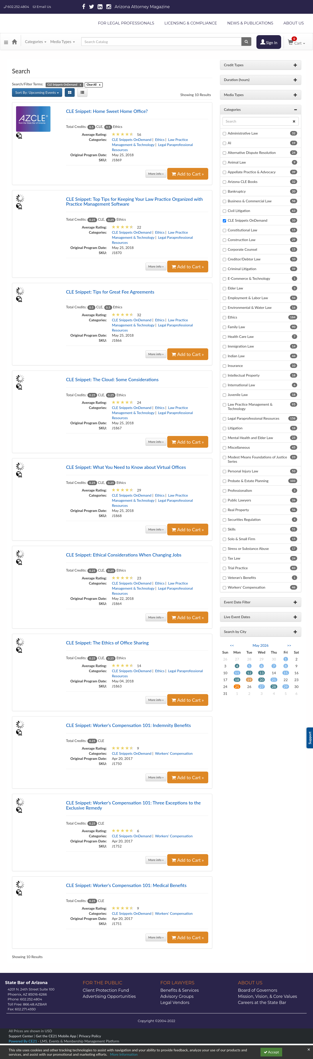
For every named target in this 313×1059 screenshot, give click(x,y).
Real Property (238, 510)
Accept (271, 1052)
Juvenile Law (238, 394)
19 (249, 680)
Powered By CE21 (23, 1041)
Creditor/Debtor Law (244, 259)
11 (237, 673)
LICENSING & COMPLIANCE (190, 23)
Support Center (21, 1036)
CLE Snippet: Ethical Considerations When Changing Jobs (123, 555)
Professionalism (240, 490)
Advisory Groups (176, 996)
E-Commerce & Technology (249, 278)
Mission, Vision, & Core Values (267, 996)
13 (261, 673)
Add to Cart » (188, 174)
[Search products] (246, 41)
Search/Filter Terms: (27, 84)
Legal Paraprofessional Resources (253, 418)
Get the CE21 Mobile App (56, 1036)
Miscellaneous (239, 447)
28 (274, 686)
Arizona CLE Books (243, 181)
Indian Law (236, 356)
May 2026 (261, 645)
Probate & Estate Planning (248, 481)
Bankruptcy (237, 191)
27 (261, 686)
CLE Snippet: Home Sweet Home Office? (107, 111)
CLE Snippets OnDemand (131, 139)
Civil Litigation (239, 210)
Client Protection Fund (106, 990)
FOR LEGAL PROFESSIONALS (126, 23)
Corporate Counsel (242, 249)
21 (274, 680)
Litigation (235, 428)
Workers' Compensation (173, 753)
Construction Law (242, 239)
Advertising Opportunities (109, 996)
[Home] (14, 41)
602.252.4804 (16, 7)
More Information (124, 1054)
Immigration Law (241, 346)
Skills (232, 529)
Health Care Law (241, 336)
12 (249, 673)
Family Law (236, 327)
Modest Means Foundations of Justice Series (257, 459)
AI (229, 143)
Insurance (235, 365)
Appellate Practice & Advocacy (252, 172)
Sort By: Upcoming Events (37, 92)
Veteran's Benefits (242, 577)
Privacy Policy (90, 1036)
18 (237, 680)
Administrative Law (243, 133)
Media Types (62, 41)
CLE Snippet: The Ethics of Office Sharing (107, 642)
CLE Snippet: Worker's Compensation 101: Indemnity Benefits (128, 725)
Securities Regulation (244, 519)
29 (286, 686)
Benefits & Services (179, 990)
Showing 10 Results (195, 94)
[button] (6, 41)
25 (237, 686)
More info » (156, 174)
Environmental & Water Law (250, 307)
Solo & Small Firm (241, 539)
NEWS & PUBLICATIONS (250, 23)
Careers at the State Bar (262, 1002)
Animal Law (237, 162)
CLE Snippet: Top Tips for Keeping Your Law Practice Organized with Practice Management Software (134, 201)
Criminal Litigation (242, 269)
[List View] (82, 92)
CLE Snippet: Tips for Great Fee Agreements (110, 292)
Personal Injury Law (243, 471)
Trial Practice (238, 568)
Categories (35, 41)
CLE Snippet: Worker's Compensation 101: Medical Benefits (126, 885)
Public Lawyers (239, 500)
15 (286, 673)
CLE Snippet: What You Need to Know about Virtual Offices (126, 467)
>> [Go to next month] (289, 645)
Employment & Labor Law (248, 298)
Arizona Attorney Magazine (142, 6)
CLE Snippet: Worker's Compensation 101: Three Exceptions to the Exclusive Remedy (133, 805)
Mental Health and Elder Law (250, 437)
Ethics (160, 139)
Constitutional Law (242, 230)
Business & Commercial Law (250, 201)
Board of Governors (257, 990)
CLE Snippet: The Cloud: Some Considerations (112, 379)
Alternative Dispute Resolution (252, 152)
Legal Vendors (174, 1002)
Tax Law (234, 558)
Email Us (42, 7)
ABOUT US (293, 23)
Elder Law (235, 288)
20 (261, 680)
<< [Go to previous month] (232, 645)
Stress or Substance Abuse (248, 548)
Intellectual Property (244, 375)
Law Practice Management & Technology (250, 406)
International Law (241, 385)
